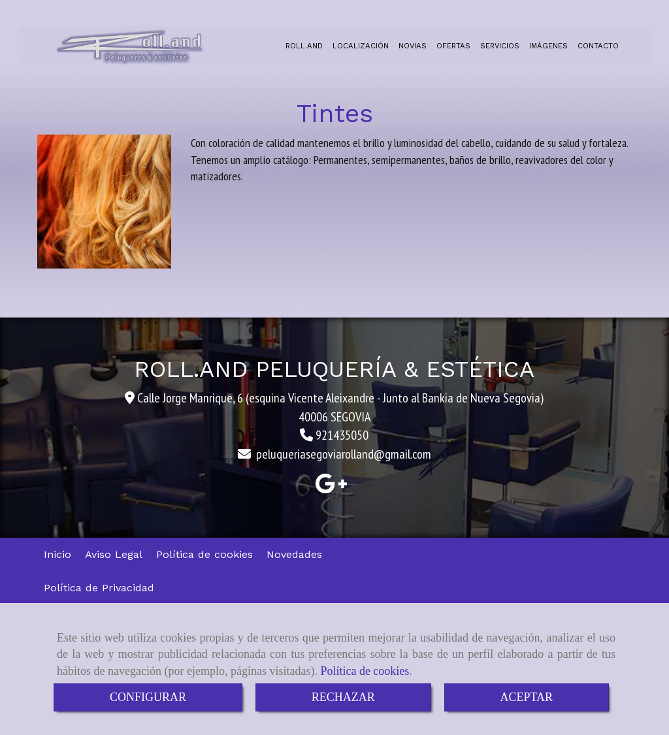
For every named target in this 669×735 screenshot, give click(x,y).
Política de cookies (364, 671)
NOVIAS (413, 45)
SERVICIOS (499, 45)
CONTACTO (598, 45)
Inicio (57, 554)
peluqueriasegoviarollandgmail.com (343, 454)
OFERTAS (453, 45)
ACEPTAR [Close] (526, 697)
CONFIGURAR (148, 697)
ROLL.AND (304, 45)
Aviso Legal (113, 554)
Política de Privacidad (99, 587)
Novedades (294, 554)
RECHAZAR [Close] (343, 697)
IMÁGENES (548, 45)
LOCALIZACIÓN (361, 45)
